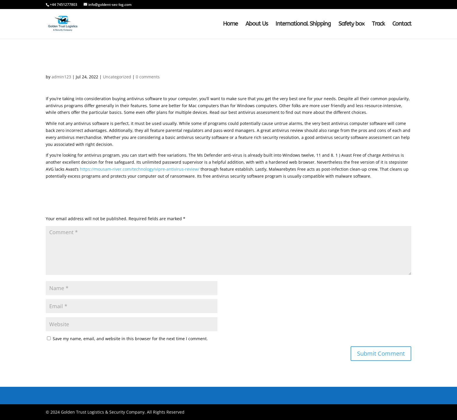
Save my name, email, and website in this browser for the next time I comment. (130, 338)
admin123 (61, 77)
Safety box (351, 24)
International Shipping (303, 24)
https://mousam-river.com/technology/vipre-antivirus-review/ (139, 169)
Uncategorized (117, 77)
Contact (401, 24)
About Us (256, 24)
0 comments (148, 77)
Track (378, 24)
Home (230, 24)
